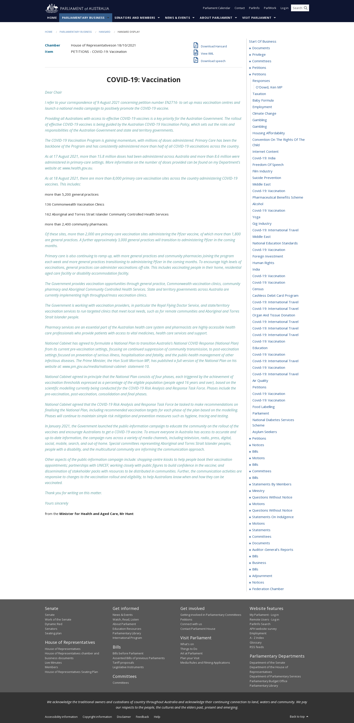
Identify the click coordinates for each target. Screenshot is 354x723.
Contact (240, 9)
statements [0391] (261, 530)
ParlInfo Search (260, 624)
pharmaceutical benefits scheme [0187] (277, 197)
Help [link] (157, 717)
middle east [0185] (261, 184)
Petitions (186, 619)
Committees (121, 683)
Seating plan (53, 633)
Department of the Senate (267, 663)
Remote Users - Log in (264, 619)
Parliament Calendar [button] (216, 9)
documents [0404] (261, 543)
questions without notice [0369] (272, 510)
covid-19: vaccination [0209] (268, 341)
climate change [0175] (264, 113)
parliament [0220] (260, 413)
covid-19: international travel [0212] (275, 361)
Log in (285, 9)
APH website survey (263, 629)
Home (52, 18)
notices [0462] (258, 582)
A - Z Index (257, 638)
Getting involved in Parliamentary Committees (210, 615)
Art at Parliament (191, 653)
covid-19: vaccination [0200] (268, 282)
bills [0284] (255, 477)
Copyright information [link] (97, 717)
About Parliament (216, 18)
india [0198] (256, 269)
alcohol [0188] (257, 204)
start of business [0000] (262, 41)
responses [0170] (261, 81)
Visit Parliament (256, 18)
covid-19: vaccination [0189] (268, 210)
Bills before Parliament (128, 653)
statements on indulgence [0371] (273, 517)
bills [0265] (255, 464)
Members (51, 667)
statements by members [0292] (271, 484)
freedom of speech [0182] (268, 164)
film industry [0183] (262, 171)
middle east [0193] (261, 236)
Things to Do (188, 649)
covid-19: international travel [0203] (275, 302)
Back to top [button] (299, 717)
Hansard (104, 32)
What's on (187, 644)
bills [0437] (255, 569)
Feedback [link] (142, 717)
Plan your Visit (189, 658)
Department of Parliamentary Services (275, 676)
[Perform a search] (305, 8)
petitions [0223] (259, 438)
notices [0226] (258, 445)
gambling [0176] (259, 120)
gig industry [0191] (262, 223)
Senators (51, 629)
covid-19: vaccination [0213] (268, 367)
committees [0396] (261, 536)
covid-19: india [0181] (263, 158)
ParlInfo (254, 9)
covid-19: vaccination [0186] (268, 191)
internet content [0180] (265, 151)
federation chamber (268, 589)
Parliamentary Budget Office (268, 681)
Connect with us (191, 624)
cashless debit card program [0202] (275, 295)
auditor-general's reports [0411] (272, 549)
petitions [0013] (259, 67)
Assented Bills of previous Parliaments (139, 658)
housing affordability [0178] (268, 133)
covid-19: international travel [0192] (275, 230)
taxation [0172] (259, 94)
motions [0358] (258, 504)
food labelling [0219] (263, 407)
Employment (258, 633)
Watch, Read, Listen (126, 619)
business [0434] (259, 563)
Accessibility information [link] (61, 717)
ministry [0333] (258, 491)
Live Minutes (53, 663)
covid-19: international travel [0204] (275, 308)
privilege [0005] (259, 54)
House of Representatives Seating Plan (71, 672)
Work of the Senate (58, 619)
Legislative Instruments (128, 667)
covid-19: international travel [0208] (275, 335)
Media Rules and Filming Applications (205, 663)
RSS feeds (257, 647)
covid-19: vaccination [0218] (268, 400)
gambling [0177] (259, 126)
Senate (50, 615)
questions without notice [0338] (272, 497)
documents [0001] (261, 48)
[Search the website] (300, 8)
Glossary (255, 642)
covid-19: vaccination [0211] (268, 354)
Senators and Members (134, 18)
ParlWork (270, 9)
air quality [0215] (260, 380)
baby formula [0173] (263, 100)
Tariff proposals (123, 663)
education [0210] (260, 348)
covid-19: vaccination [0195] (268, 250)
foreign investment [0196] (267, 256)
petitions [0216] (259, 387)
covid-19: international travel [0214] (275, 374)
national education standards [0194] (275, 243)
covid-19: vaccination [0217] (268, 394)
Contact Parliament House (197, 629)
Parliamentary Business (83, 18)
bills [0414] (255, 556)
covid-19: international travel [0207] (275, 328)
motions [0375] (258, 523)
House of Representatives (63, 649)
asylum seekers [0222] (264, 432)
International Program (127, 638)
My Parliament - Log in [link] (264, 615)
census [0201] (258, 289)
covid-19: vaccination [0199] (268, 276)
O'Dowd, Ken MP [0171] (269, 87)
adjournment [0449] (262, 576)
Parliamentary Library (127, 633)
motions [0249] (258, 458)
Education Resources (127, 629)
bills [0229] (255, 451)
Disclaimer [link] (124, 717)
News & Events (177, 18)
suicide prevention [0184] (266, 178)
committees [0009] (261, 61)
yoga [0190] (256, 217)
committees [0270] (261, 471)
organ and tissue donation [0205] (273, 315)
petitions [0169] (259, 74)
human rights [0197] (263, 263)
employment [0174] (262, 107)
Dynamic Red (53, 624)
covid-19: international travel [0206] (275, 322)
